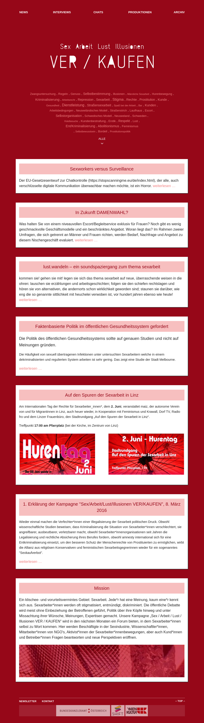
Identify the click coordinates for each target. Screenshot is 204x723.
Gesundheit (52, 105)
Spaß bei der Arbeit (125, 105)
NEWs (23, 12)
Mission (101, 588)
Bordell (102, 131)
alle (101, 138)
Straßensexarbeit (99, 105)
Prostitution (147, 99)
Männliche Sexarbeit (138, 94)
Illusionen (119, 94)
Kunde (162, 99)
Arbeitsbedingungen (61, 110)
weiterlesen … (164, 186)
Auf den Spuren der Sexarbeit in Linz (102, 395)
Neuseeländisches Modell (91, 110)
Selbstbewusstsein (85, 131)
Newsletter (27, 701)
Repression (85, 99)
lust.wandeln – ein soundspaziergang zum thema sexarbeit (101, 266)
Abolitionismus (108, 126)
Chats (98, 12)
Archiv (179, 12)
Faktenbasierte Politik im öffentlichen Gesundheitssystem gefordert (101, 326)
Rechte (131, 99)
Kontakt (48, 701)
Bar (140, 105)
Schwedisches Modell (98, 116)
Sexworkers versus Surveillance (101, 168)
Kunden (150, 105)
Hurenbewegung (162, 94)
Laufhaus (136, 110)
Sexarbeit (103, 99)
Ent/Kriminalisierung (80, 126)
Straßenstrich (118, 110)
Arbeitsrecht (68, 99)
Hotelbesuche (71, 121)
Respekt (124, 121)
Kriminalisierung (47, 99)
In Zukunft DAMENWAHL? (101, 212)
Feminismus (130, 126)
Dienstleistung (73, 105)
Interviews (62, 12)
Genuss (75, 94)
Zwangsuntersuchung (42, 94)
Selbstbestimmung (96, 94)
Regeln (63, 94)
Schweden (139, 116)
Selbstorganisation (69, 116)
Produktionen (140, 12)
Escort (149, 110)
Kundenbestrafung (93, 121)
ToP (180, 701)
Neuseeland (121, 116)
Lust (135, 121)
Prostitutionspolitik (120, 131)
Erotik (112, 121)
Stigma (118, 99)
